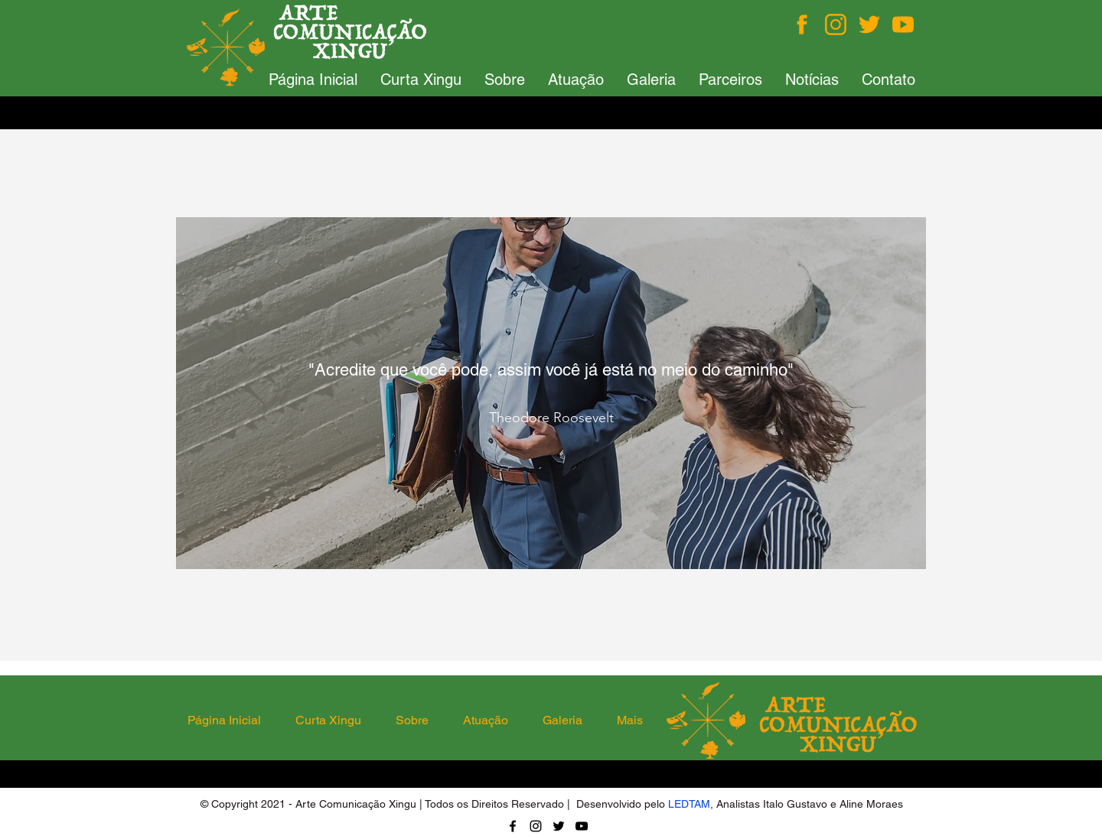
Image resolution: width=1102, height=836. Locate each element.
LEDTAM (689, 804)
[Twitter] (869, 24)
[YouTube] (581, 826)
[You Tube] (903, 24)
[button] (421, 79)
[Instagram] (835, 24)
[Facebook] (802, 24)
